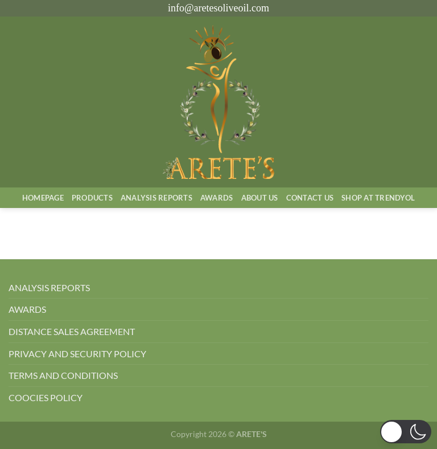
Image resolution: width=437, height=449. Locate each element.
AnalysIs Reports (156, 197)
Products (92, 197)
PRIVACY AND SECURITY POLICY (77, 353)
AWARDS (27, 309)
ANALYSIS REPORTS (49, 287)
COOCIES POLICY (46, 397)
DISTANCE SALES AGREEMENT (72, 331)
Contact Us (310, 197)
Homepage (43, 197)
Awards (216, 197)
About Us (259, 197)
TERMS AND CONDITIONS (63, 375)
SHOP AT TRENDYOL (378, 197)
